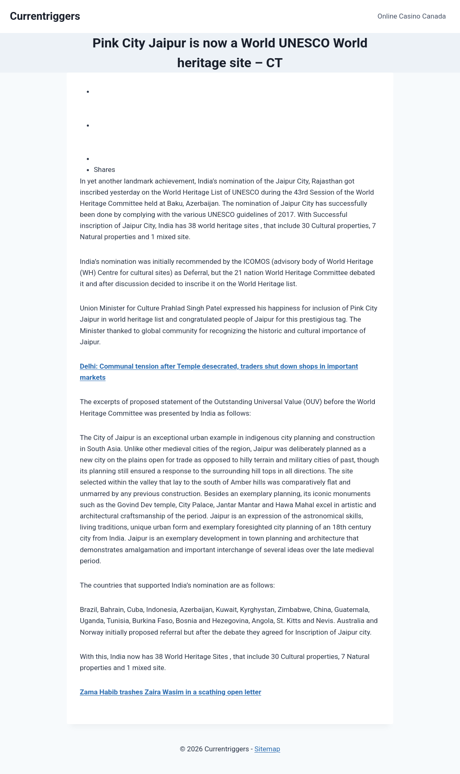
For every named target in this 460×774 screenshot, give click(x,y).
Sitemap (267, 749)
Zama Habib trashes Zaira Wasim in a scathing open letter (170, 692)
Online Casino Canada (412, 16)
